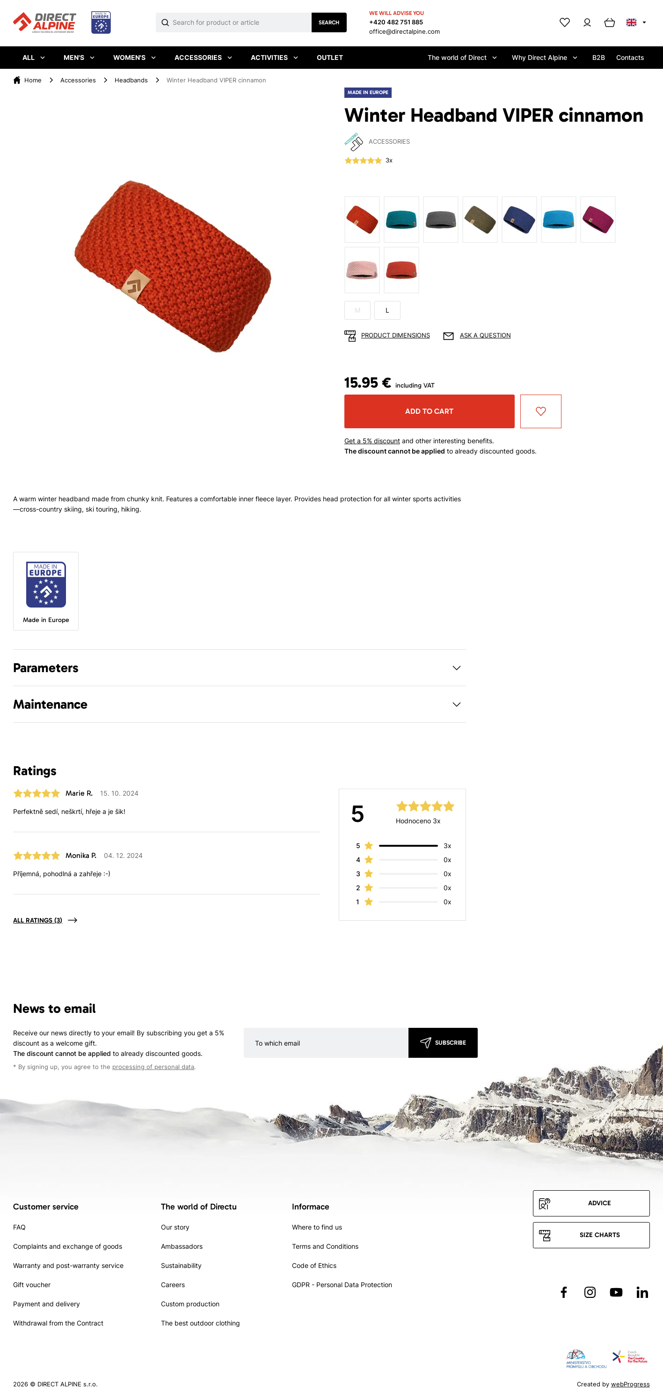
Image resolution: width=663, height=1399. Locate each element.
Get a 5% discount (372, 441)
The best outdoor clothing (200, 1323)
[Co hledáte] (242, 22)
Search (329, 22)
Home (33, 80)
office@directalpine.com (404, 31)
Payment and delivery (46, 1304)
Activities (274, 57)
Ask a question (485, 335)
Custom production (190, 1304)
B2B (598, 57)
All (33, 57)
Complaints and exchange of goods (67, 1246)
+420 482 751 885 (396, 22)
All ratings (37, 920)
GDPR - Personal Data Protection (342, 1285)
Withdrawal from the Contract (58, 1323)
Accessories (203, 57)
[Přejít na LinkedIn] (642, 1292)
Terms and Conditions (325, 1246)
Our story (175, 1227)
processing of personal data (153, 1066)
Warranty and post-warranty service (68, 1265)
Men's (79, 57)
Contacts (630, 57)
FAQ (19, 1227)
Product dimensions (395, 335)
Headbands (131, 80)
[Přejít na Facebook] (563, 1292)
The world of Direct (462, 57)
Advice (599, 1203)
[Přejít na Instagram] (590, 1292)
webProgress (630, 1384)
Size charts (600, 1235)
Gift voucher (32, 1285)
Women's (134, 57)
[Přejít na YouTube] (616, 1292)
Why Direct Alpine (544, 57)
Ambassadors (182, 1246)
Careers (173, 1285)
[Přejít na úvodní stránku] (62, 23)
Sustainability (181, 1265)
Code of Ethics (314, 1265)
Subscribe (450, 1042)
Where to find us (317, 1227)
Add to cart (429, 411)
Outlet (330, 57)
